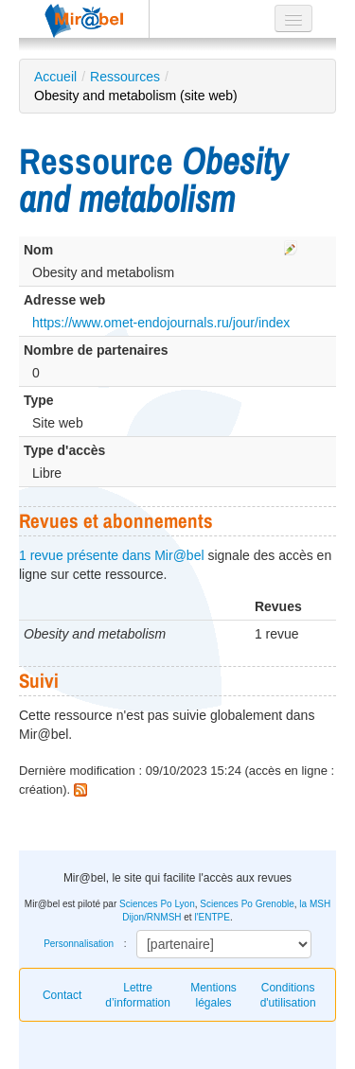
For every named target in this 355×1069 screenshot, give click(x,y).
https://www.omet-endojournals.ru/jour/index (161, 322)
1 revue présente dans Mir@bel (111, 555)
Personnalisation (79, 943)
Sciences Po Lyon (157, 904)
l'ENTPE (211, 917)
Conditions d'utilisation (288, 995)
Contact (62, 995)
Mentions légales (213, 995)
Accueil (55, 76)
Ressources (125, 76)
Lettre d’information (137, 995)
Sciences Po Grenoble (247, 904)
